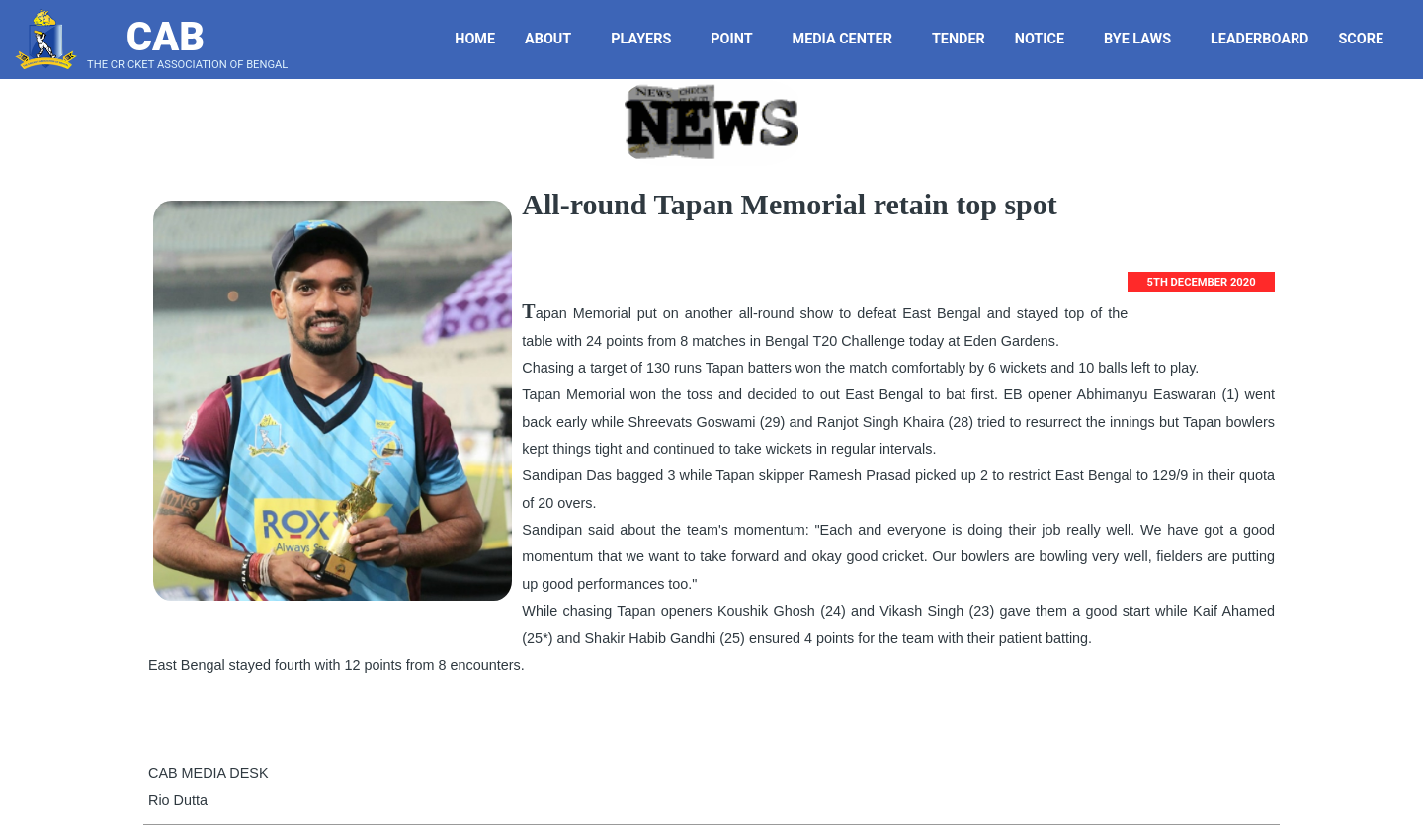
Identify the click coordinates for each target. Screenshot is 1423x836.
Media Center (850, 39)
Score (1368, 39)
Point (739, 39)
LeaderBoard (1259, 39)
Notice (1047, 39)
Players (648, 39)
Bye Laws (1145, 39)
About (555, 39)
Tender (961, 39)
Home (475, 39)
